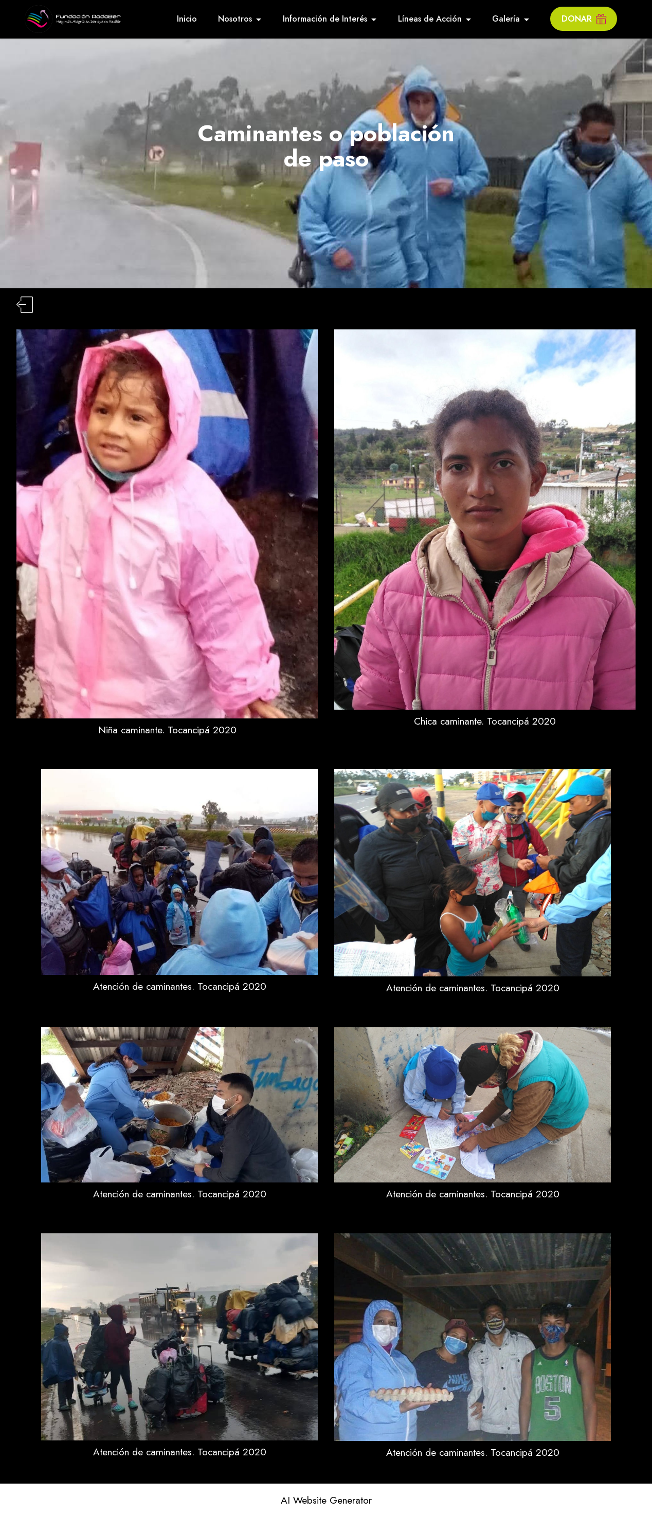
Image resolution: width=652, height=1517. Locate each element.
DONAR (584, 19)
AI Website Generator (326, 1500)
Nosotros (235, 19)
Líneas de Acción (430, 19)
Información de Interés (325, 19)
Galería (506, 19)
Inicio (187, 19)
